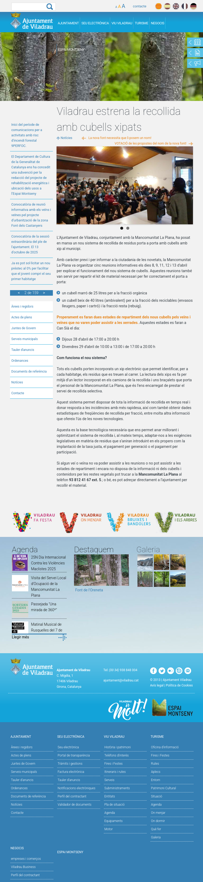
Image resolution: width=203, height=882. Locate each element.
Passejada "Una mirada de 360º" (44, 607)
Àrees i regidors (22, 306)
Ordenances (19, 361)
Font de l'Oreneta (89, 590)
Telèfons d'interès (116, 755)
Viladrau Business (23, 867)
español (167, 6)
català (158, 6)
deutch (193, 6)
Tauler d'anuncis (22, 350)
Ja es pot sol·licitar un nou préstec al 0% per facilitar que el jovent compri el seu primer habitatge (31, 271)
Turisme (141, 23)
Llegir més (20, 637)
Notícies (17, 382)
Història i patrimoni (117, 747)
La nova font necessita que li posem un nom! (119, 138)
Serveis (109, 780)
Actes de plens (21, 317)
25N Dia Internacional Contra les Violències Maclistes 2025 (48, 563)
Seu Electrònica (95, 23)
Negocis (157, 23)
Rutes (155, 763)
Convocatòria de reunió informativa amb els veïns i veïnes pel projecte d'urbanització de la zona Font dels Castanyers (31, 215)
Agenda (109, 813)
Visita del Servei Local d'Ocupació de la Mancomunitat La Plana (48, 586)
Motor (108, 829)
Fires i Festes (113, 763)
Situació (156, 796)
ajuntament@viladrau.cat (121, 680)
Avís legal (157, 685)
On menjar (158, 813)
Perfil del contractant (72, 796)
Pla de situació (114, 804)
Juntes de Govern (23, 328)
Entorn (155, 780)
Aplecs (155, 772)
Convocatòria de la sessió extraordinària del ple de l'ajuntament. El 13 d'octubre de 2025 (30, 244)
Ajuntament (68, 23)
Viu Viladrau (122, 23)
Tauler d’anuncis (69, 780)
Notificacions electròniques (76, 788)
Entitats (109, 796)
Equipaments (113, 821)
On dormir (158, 821)
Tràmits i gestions (70, 763)
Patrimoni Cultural (163, 788)
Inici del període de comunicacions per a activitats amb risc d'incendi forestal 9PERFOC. (26, 135)
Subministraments (117, 788)
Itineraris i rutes (115, 772)
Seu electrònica (68, 747)
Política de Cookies (179, 685)
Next (189, 184)
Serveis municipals (24, 339)
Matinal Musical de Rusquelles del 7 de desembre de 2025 (46, 630)
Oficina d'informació (165, 747)
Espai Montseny (71, 50)
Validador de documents (74, 804)
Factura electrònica (71, 772)
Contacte (17, 393)
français (185, 6)
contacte (139, 6)
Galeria (156, 837)
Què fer (156, 829)
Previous (60, 184)
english (176, 6)
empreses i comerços (26, 859)
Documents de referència (29, 371)
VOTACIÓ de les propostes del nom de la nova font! (151, 143)
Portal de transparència (74, 755)
